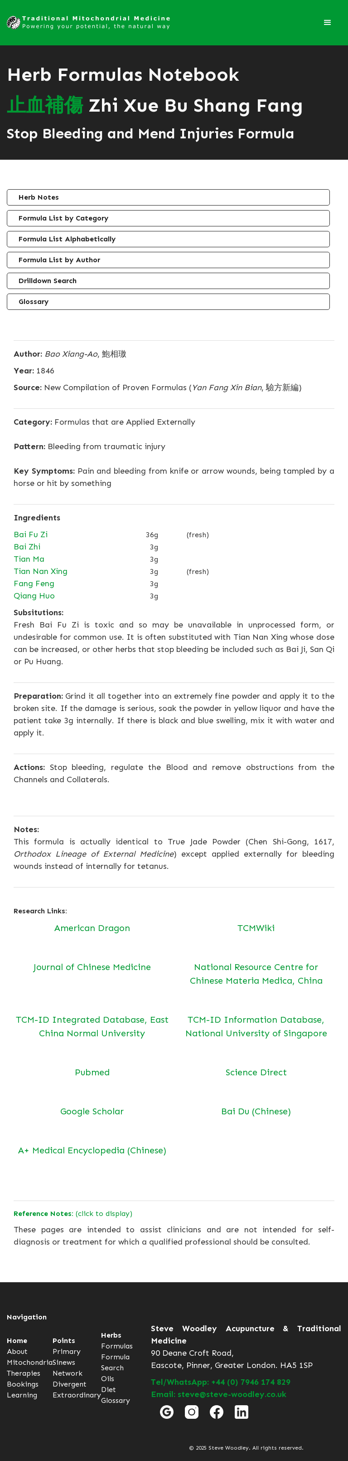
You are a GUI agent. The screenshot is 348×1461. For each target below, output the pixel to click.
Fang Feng (34, 583)
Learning (22, 1395)
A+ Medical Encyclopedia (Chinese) (92, 1150)
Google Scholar (92, 1111)
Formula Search (115, 1362)
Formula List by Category (63, 218)
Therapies (23, 1373)
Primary (67, 1351)
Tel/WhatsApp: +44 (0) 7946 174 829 (220, 1382)
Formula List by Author (59, 259)
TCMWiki (256, 927)
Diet (108, 1389)
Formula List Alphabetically (67, 239)
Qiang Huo (34, 596)
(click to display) (73, 1213)
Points (64, 1340)
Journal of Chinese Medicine (92, 966)
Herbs (111, 1335)
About (17, 1351)
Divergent (70, 1384)
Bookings (23, 1384)
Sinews (64, 1362)
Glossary (33, 301)
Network (67, 1373)
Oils (107, 1378)
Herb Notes (39, 197)
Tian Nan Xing (41, 571)
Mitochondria (30, 1362)
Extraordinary (77, 1395)
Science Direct (256, 1072)
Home (17, 1340)
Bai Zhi (27, 547)
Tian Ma (29, 559)
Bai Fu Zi (31, 534)
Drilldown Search (48, 280)
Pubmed (92, 1072)
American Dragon (92, 927)
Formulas (117, 1346)
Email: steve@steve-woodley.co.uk (218, 1394)
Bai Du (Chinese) (256, 1111)
